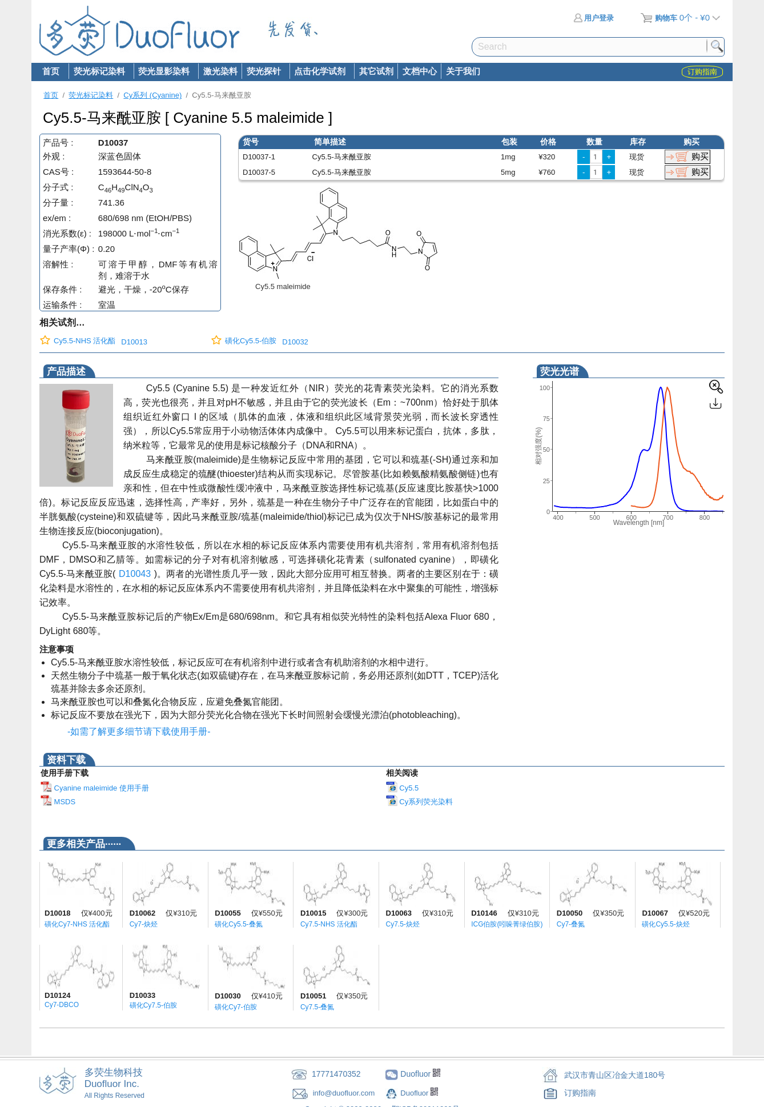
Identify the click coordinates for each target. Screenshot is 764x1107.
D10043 (135, 574)
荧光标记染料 (99, 72)
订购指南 (580, 1092)
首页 (50, 71)
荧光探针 (263, 72)
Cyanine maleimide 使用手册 (95, 788)
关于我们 (463, 71)
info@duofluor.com (345, 1093)
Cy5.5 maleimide (283, 286)
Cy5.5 (402, 788)
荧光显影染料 (164, 72)
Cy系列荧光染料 (419, 801)
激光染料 (220, 71)
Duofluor (415, 1093)
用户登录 (593, 18)
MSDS (58, 801)
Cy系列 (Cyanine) (152, 95)
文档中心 (420, 71)
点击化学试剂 (319, 72)
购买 (700, 156)
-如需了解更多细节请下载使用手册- (136, 731)
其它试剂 (376, 71)
